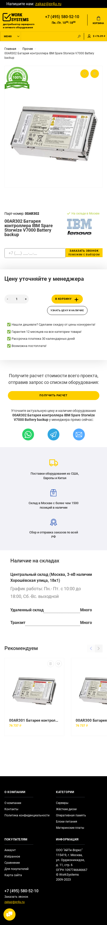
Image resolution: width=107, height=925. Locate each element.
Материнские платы (70, 828)
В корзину (67, 299)
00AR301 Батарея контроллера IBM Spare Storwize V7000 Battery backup (34, 720)
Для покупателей (16, 869)
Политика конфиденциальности (27, 815)
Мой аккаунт (89, 36)
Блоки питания (66, 821)
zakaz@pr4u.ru (48, 4)
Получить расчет (53, 395)
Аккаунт (10, 850)
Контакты (11, 809)
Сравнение (12, 862)
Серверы (62, 803)
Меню (8, 36)
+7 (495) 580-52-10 (62, 17)
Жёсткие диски (66, 809)
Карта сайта (13, 875)
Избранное (12, 856)
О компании (12, 803)
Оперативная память (71, 815)
